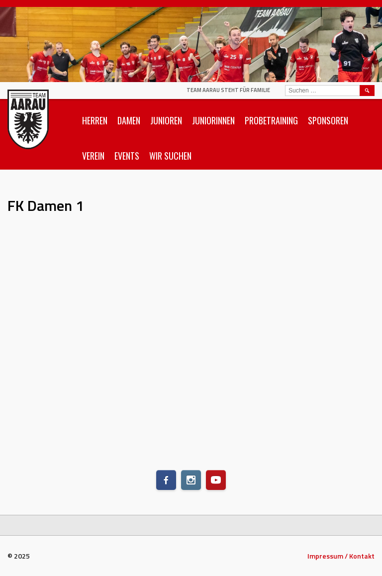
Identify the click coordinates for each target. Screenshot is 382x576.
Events (126, 155)
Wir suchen (170, 155)
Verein (93, 155)
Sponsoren (328, 120)
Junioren (166, 120)
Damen (128, 120)
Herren (94, 120)
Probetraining (271, 120)
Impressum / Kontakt (341, 556)
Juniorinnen (213, 120)
